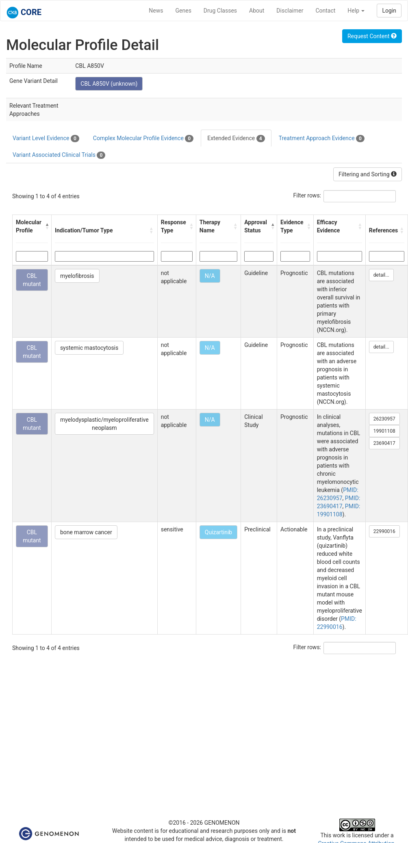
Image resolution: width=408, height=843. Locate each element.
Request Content (372, 36)
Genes (183, 10)
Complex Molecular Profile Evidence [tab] (143, 138)
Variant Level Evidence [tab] (46, 138)
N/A (210, 276)
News (156, 10)
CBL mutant (32, 280)
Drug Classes (220, 10)
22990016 (384, 531)
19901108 (384, 431)
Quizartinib (218, 532)
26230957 (384, 419)
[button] (46, 226)
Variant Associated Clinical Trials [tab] (59, 155)
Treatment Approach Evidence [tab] (322, 138)
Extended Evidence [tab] (236, 138)
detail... (381, 275)
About (256, 10)
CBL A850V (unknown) (108, 83)
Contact (325, 10)
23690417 (384, 443)
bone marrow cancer (86, 532)
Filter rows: (307, 195)
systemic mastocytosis (89, 348)
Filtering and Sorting (368, 174)
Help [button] (356, 10)
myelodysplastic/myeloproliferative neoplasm (104, 423)
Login (389, 10)
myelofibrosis (77, 276)
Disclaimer (289, 10)
